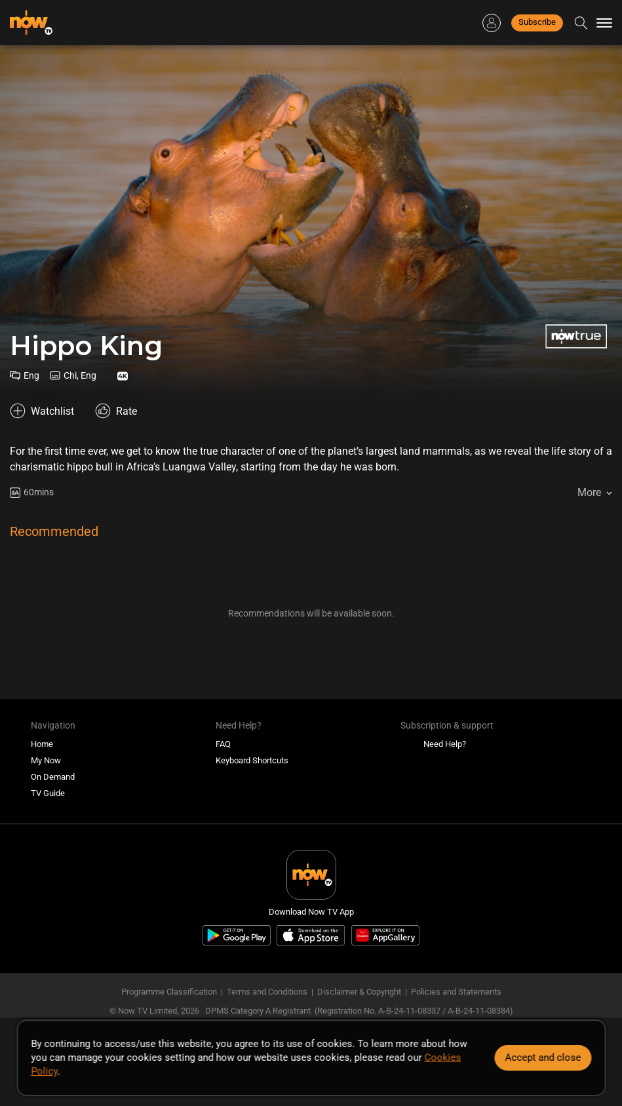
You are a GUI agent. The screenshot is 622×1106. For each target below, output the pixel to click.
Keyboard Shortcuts (252, 760)
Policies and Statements (456, 992)
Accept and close (543, 1057)
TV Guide (48, 793)
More (589, 492)
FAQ (223, 744)
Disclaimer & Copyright (359, 992)
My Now (46, 760)
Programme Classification (169, 992)
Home (42, 744)
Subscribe (537, 22)
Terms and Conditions (267, 992)
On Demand (53, 777)
